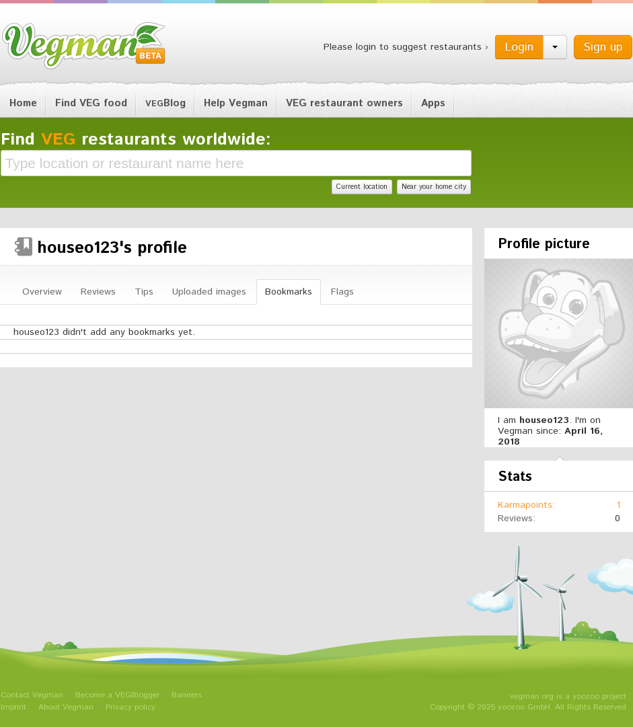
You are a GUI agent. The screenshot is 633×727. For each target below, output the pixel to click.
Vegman (84, 45)
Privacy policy (130, 707)
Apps (433, 103)
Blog (165, 103)
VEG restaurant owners (344, 103)
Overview (42, 292)
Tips (144, 292)
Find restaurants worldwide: (136, 140)
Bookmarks (288, 292)
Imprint (13, 707)
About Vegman (66, 707)
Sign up (603, 47)
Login (519, 47)
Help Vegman (236, 103)
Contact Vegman (32, 695)
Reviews (98, 292)
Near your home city (434, 187)
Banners (187, 695)
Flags (342, 292)
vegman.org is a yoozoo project (568, 696)
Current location (361, 187)
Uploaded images (209, 292)
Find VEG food (91, 103)
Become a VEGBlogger (117, 695)
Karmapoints (525, 505)
